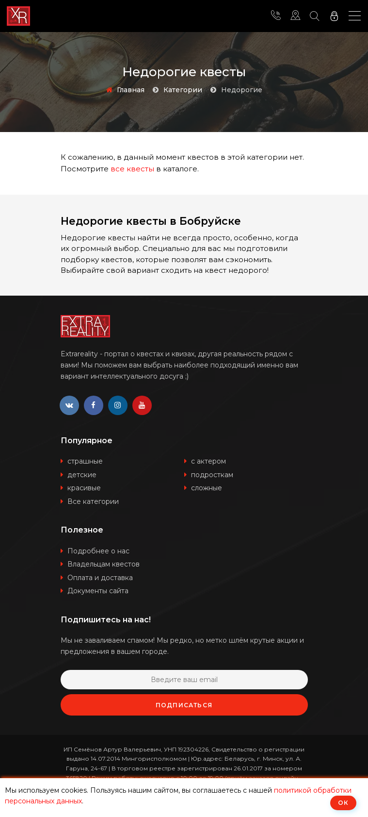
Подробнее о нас (98, 551)
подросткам (212, 474)
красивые (84, 488)
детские (81, 474)
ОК (343, 802)
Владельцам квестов (103, 564)
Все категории (93, 501)
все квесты (132, 168)
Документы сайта (97, 590)
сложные (206, 488)
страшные (85, 461)
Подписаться (184, 705)
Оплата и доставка (100, 577)
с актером (208, 461)
